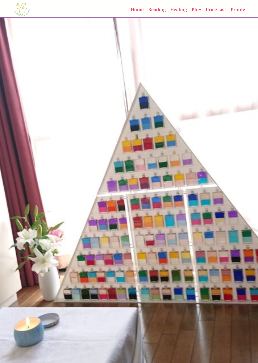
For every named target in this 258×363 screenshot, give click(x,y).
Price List (216, 9)
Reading (157, 9)
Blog (196, 9)
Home (137, 9)
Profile (238, 9)
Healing (178, 9)
